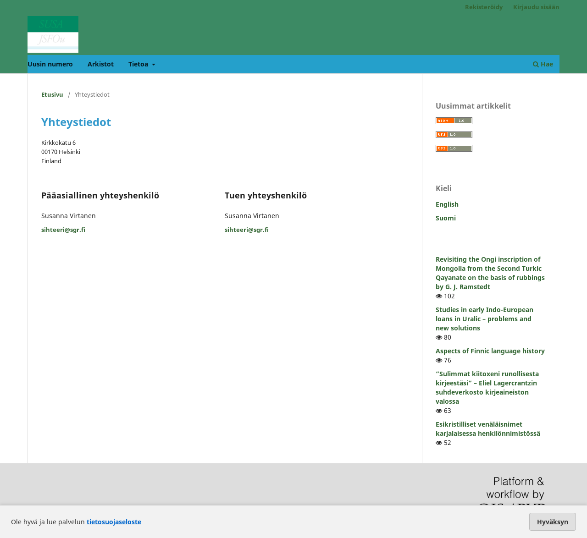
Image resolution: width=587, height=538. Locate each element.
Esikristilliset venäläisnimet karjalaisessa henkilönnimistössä (488, 429)
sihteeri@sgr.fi (63, 229)
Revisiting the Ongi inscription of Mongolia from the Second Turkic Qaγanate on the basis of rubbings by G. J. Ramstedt (490, 273)
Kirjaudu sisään (536, 7)
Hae (543, 64)
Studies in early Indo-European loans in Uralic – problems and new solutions (484, 318)
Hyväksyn (552, 521)
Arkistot (101, 64)
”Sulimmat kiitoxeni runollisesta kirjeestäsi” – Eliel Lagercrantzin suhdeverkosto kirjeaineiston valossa (487, 387)
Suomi (446, 218)
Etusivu (52, 94)
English (447, 204)
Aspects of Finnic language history (490, 350)
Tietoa (139, 64)
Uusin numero (50, 64)
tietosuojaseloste (114, 521)
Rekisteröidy (484, 7)
